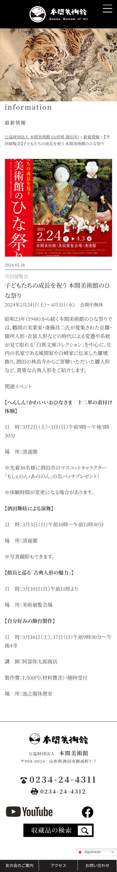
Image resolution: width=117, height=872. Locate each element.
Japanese (89, 852)
